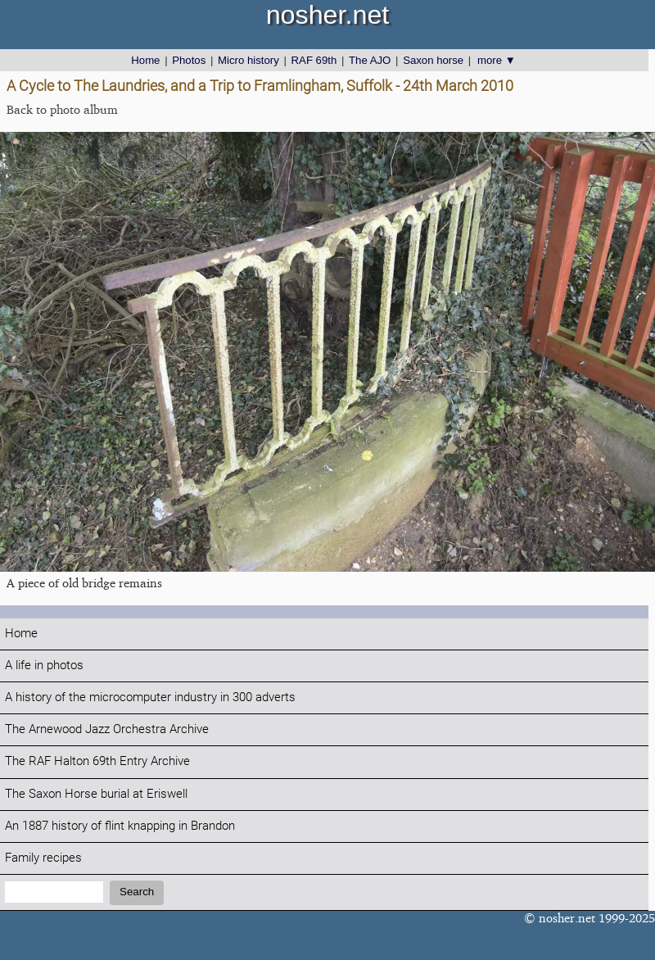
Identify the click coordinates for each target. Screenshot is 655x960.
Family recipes (43, 858)
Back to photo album (62, 109)
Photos (189, 60)
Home (145, 60)
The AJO (370, 60)
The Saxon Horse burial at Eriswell (96, 794)
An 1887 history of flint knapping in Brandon (120, 826)
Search (137, 891)
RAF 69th (314, 60)
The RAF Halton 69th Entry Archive (97, 761)
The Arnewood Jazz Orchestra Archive (107, 729)
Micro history (248, 60)
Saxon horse (433, 60)
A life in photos (44, 665)
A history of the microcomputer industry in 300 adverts (150, 697)
